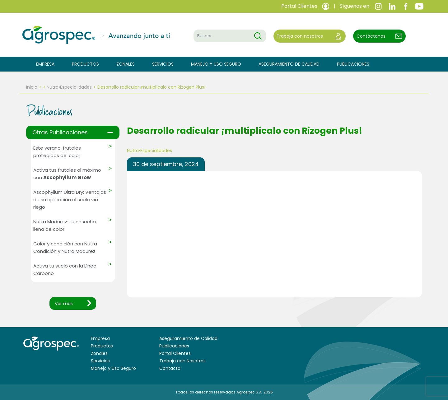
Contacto (169, 368)
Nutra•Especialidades (69, 87)
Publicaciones (353, 64)
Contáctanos (371, 36)
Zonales (125, 64)
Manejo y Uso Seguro (216, 64)
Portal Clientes (175, 353)
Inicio (31, 87)
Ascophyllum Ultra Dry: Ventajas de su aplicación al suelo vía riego (69, 199)
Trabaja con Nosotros (182, 361)
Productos (85, 64)
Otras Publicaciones (60, 132)
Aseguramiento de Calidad (289, 64)
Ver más (64, 303)
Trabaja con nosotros (300, 36)
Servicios (163, 64)
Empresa (45, 64)
